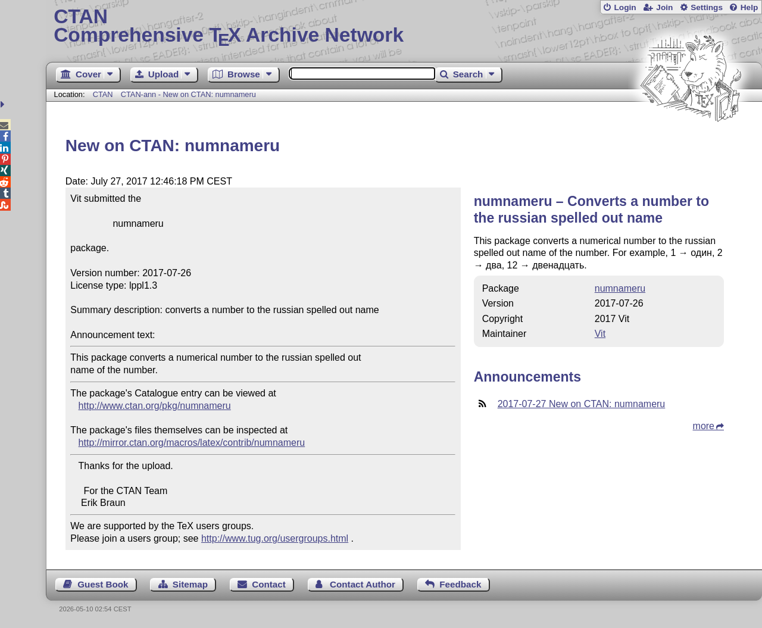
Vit (600, 334)
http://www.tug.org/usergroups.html (274, 538)
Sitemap (190, 584)
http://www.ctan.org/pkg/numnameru (155, 406)
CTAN (103, 94)
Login (625, 7)
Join (664, 7)
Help (749, 7)
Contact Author (362, 584)
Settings (707, 7)
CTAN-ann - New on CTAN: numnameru (188, 94)
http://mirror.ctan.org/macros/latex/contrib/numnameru (192, 443)
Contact (269, 584)
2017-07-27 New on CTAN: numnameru (582, 404)
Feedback (460, 584)
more (703, 426)
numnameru (620, 288)
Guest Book (102, 584)
